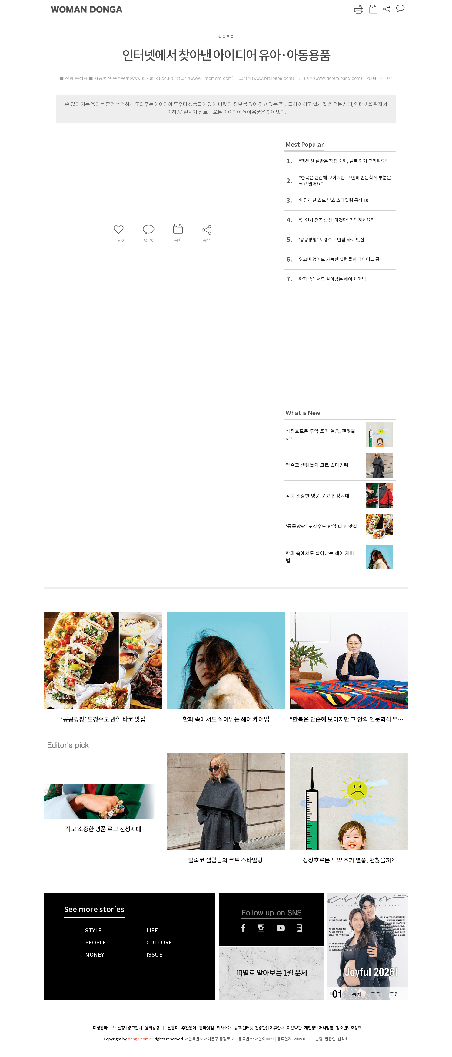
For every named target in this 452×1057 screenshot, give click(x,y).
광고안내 (135, 1028)
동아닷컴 (206, 1028)
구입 (394, 993)
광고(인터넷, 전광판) (250, 1028)
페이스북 (243, 928)
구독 (375, 993)
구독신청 (117, 1028)
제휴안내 (277, 1028)
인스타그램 (261, 928)
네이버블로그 (299, 928)
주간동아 (188, 1028)
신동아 (173, 1028)
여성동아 (100, 1028)
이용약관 (294, 1028)
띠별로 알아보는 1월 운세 (271, 973)
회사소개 (224, 1028)
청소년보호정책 (348, 1028)
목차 (356, 993)
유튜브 (281, 928)
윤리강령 (152, 1028)
